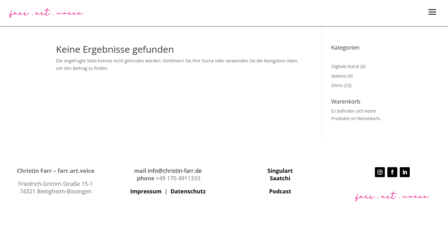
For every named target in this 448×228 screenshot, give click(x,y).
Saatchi (280, 178)
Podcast (280, 191)
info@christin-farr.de (175, 170)
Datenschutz (188, 191)
